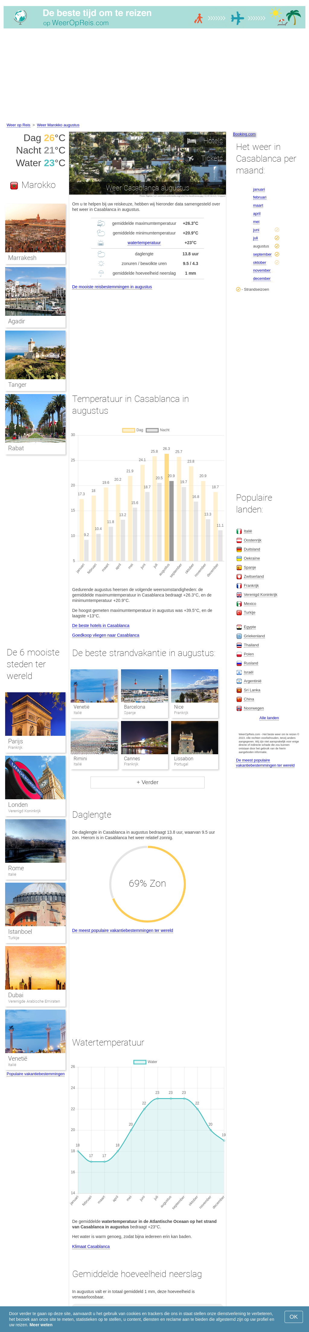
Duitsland (252, 549)
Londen (18, 804)
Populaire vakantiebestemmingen (36, 1074)
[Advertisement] (154, 76)
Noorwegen (254, 708)
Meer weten (41, 1324)
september (262, 254)
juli (255, 238)
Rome (16, 868)
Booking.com (244, 134)
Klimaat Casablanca (91, 1246)
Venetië (81, 707)
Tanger (17, 384)
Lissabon (183, 758)
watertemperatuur (144, 242)
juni (256, 230)
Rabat (16, 448)
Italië (12, 874)
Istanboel (20, 931)
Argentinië (253, 681)
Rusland (251, 663)
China (249, 699)
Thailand (251, 645)
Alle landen (269, 718)
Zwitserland (254, 576)
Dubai (15, 995)
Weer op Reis (18, 125)
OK (294, 1317)
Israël (248, 672)
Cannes (132, 758)
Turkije (13, 938)
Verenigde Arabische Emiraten (34, 1001)
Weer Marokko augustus (58, 125)
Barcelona (134, 707)
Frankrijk (15, 747)
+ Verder (147, 782)
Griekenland (254, 636)
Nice (178, 707)
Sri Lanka (252, 690)
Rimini (80, 758)
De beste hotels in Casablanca (100, 625)
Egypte (250, 627)
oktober (259, 262)
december (262, 278)
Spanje (250, 567)
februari (259, 197)
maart (258, 205)
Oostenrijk (253, 540)
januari (259, 189)
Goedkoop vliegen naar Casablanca (105, 635)
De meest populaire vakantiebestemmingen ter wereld (122, 930)
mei (256, 221)
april (257, 213)
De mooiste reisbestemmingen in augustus (112, 286)
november (262, 270)
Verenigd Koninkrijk (24, 811)
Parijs (15, 741)
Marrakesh (22, 257)
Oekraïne (252, 558)
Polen (249, 654)
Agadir (16, 321)
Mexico (250, 603)
